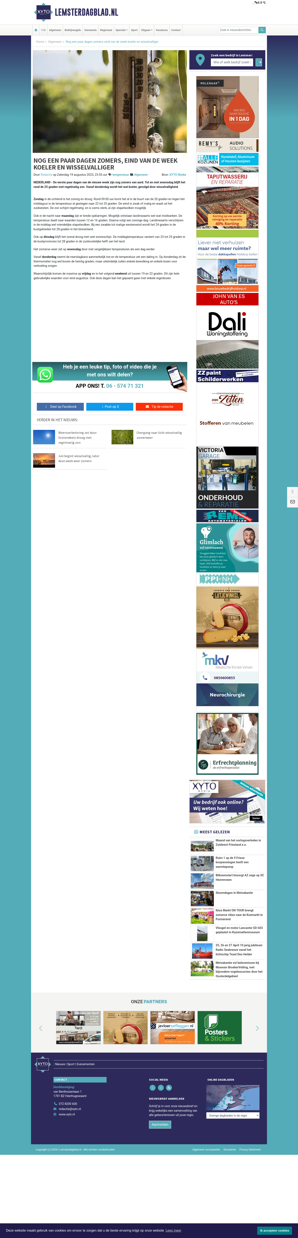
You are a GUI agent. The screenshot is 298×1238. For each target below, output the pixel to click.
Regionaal (106, 30)
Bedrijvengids (73, 30)
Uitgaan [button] (145, 30)
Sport (134, 30)
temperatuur (120, 175)
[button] (36, 1103)
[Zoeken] (262, 30)
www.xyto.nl (67, 1181)
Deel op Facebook (60, 407)
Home (40, 42)
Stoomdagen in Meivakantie (234, 893)
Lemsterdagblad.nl (86, 12)
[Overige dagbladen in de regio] (233, 1161)
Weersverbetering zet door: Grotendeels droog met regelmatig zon (77, 437)
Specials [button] (120, 30)
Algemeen (55, 30)
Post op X (110, 407)
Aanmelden (160, 1191)
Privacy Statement (250, 1216)
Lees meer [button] (173, 1230)
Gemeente (90, 30)
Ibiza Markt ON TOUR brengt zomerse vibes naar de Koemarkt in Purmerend (239, 915)
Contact (176, 30)
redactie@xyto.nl (70, 1175)
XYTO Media (177, 175)
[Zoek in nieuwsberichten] (238, 30)
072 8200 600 (68, 1170)
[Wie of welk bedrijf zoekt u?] (232, 62)
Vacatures (162, 30)
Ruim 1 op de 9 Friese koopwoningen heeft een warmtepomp (232, 862)
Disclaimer (229, 1216)
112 (43, 30)
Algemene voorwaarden (206, 1216)
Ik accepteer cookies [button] (274, 1230)
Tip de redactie (159, 407)
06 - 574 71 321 (125, 386)
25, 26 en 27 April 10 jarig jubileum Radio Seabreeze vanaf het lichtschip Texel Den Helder (239, 977)
